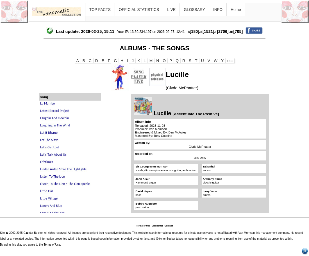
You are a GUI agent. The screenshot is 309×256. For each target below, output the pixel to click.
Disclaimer (157, 226)
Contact (168, 226)
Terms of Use (143, 226)
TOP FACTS (100, 9)
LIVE (171, 9)
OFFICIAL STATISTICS (139, 9)
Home (236, 9)
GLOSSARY (194, 9)
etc (229, 60)
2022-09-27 (200, 158)
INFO (217, 9)
